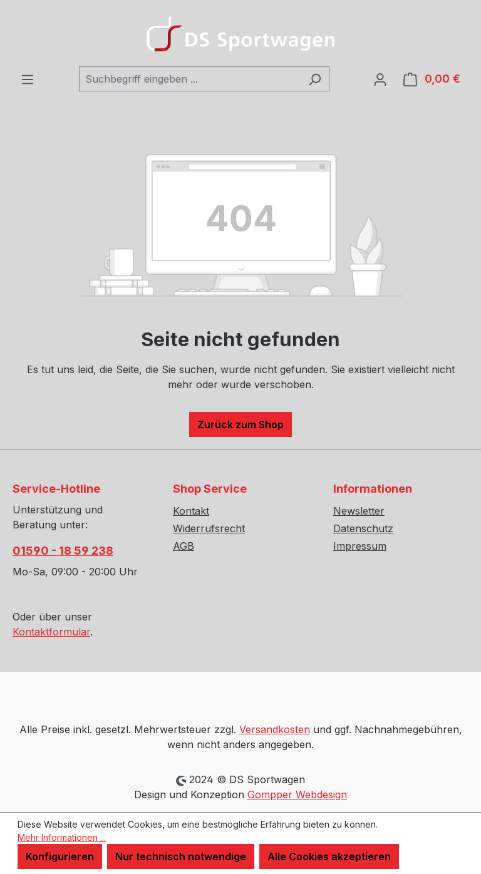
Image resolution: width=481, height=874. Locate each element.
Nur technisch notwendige (180, 856)
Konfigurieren (60, 856)
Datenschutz (363, 528)
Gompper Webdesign (297, 794)
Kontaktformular (51, 631)
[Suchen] (314, 78)
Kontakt (191, 511)
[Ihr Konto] (380, 78)
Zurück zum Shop (240, 424)
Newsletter (359, 511)
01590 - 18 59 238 (63, 550)
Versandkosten (274, 729)
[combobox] (190, 78)
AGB (183, 546)
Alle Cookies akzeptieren (329, 856)
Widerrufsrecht (209, 528)
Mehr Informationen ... (62, 837)
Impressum (359, 546)
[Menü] (28, 78)
